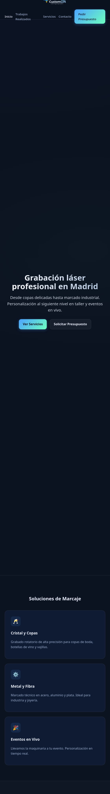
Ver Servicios (33, 324)
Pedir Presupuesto (87, 16)
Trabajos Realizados (23, 16)
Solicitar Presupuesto (70, 324)
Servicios (49, 16)
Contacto (65, 16)
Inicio (9, 16)
